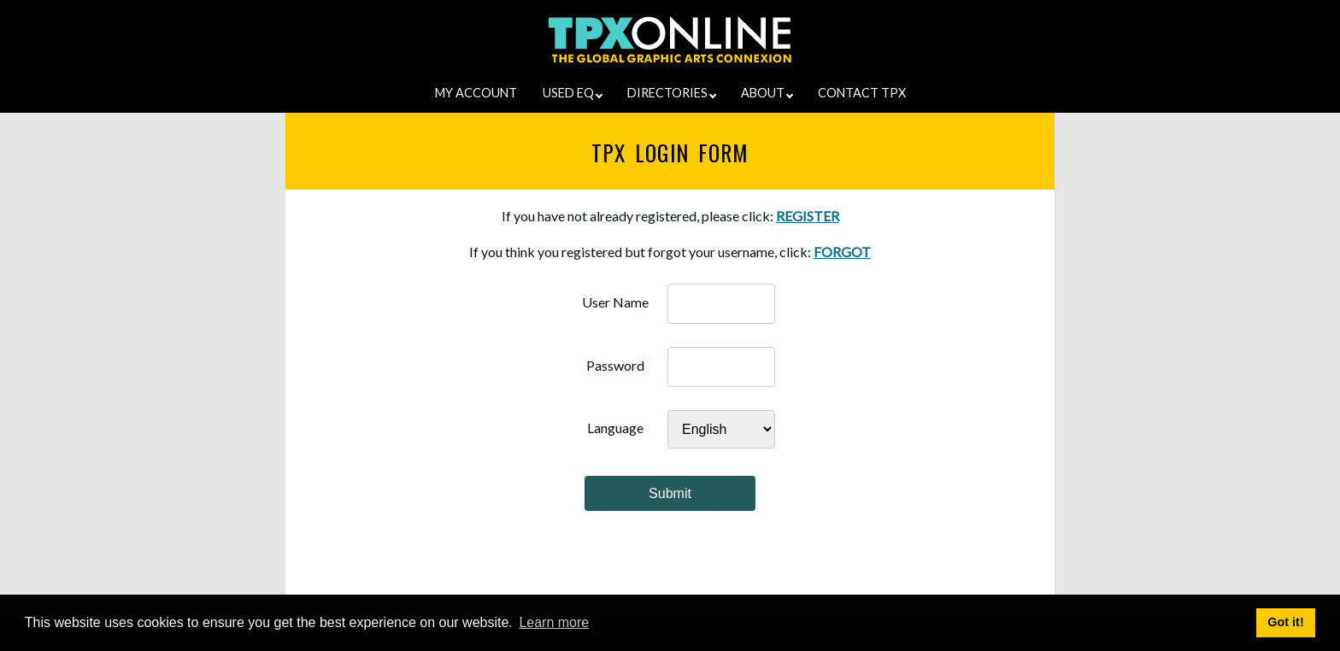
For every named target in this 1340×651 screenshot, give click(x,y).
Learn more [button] (554, 622)
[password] (721, 367)
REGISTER (807, 216)
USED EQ (572, 92)
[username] (721, 304)
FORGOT (842, 251)
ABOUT (767, 92)
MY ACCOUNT (476, 92)
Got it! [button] (1285, 622)
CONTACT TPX (862, 92)
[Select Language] (721, 429)
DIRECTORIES (671, 92)
